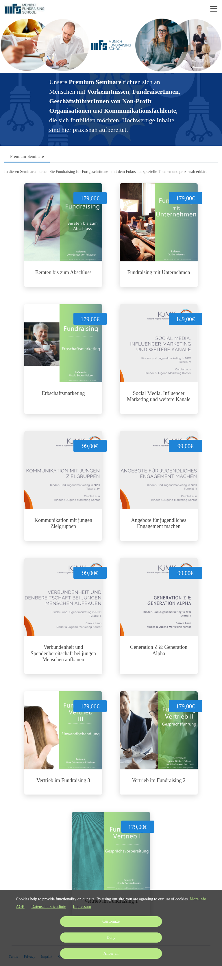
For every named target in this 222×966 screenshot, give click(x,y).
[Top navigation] (213, 8)
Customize (111, 921)
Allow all (111, 953)
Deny (111, 937)
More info (198, 899)
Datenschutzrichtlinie (49, 906)
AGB (20, 906)
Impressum (82, 906)
